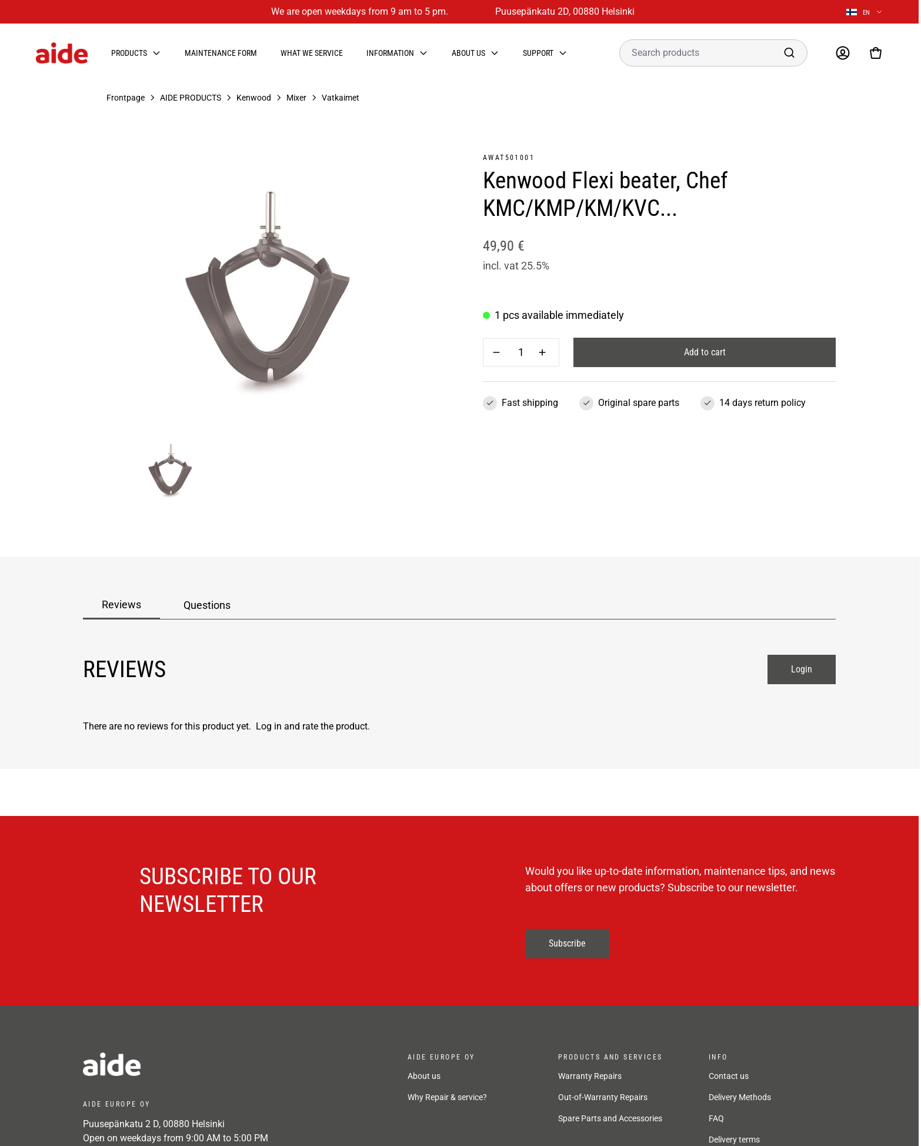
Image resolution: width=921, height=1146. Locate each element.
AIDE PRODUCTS (190, 97)
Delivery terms (734, 1139)
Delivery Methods (740, 1097)
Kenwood (253, 97)
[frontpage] (189, 1064)
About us (468, 53)
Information (390, 53)
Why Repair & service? (447, 1097)
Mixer (296, 97)
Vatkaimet (340, 97)
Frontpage (125, 97)
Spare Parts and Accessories (610, 1118)
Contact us (729, 1076)
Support (538, 53)
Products (129, 53)
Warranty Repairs (590, 1076)
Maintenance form (221, 53)
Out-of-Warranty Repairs (603, 1097)
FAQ (716, 1118)
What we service (312, 53)
